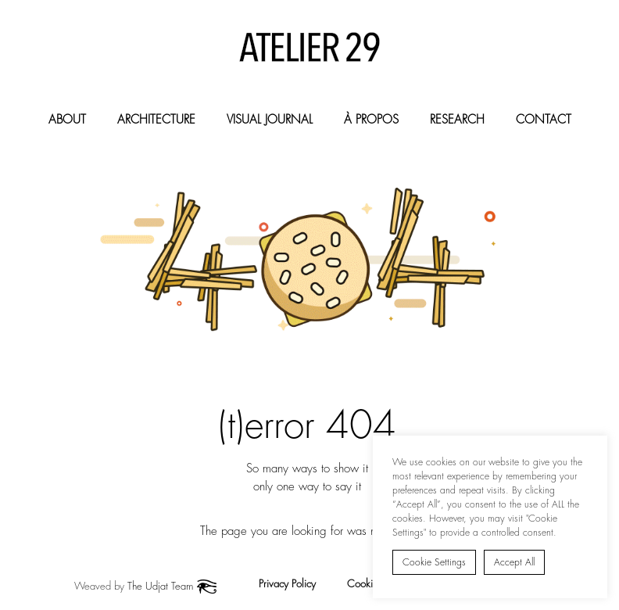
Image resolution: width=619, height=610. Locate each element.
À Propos (371, 119)
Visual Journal (270, 119)
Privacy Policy (287, 583)
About (67, 119)
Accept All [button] (514, 562)
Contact (543, 119)
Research (457, 119)
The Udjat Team (160, 586)
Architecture (156, 119)
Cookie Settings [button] (434, 562)
